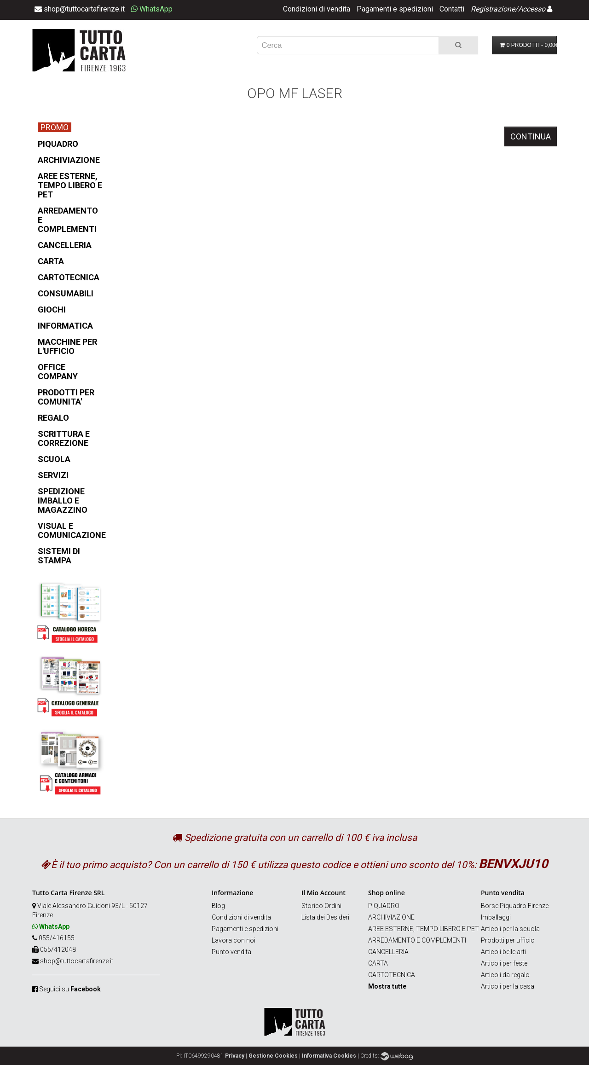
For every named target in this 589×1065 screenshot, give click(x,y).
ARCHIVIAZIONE (391, 917)
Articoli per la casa (507, 986)
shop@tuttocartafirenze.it (76, 961)
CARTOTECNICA (391, 974)
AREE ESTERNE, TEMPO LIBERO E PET (423, 928)
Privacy (234, 1056)
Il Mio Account (323, 892)
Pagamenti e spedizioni (395, 9)
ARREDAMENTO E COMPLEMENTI (417, 940)
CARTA (378, 963)
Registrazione (493, 9)
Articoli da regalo (505, 974)
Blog (218, 905)
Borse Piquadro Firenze (515, 905)
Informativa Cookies (329, 1056)
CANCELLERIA (388, 951)
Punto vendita (231, 951)
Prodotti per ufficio (508, 940)
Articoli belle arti (503, 951)
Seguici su (70, 989)
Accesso (531, 9)
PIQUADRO (383, 905)
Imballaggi (496, 917)
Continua (530, 136)
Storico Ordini (321, 905)
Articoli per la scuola (510, 928)
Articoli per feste (504, 963)
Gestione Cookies (273, 1056)
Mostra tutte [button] (387, 986)
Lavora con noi (233, 940)
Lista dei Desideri (325, 917)
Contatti (451, 9)
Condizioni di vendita (316, 9)
